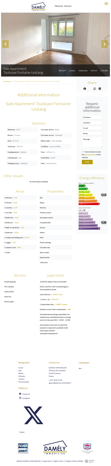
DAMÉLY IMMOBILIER (58, 368)
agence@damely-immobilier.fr (60, 383)
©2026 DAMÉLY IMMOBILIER (28, 461)
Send (87, 162)
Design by (89, 461)
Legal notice (47, 461)
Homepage (7, 81)
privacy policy (90, 154)
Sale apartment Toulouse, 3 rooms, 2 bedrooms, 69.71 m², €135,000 (37, 81)
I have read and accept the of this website (91, 154)
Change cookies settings (74, 461)
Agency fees (58, 461)
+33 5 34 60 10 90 (55, 380)
